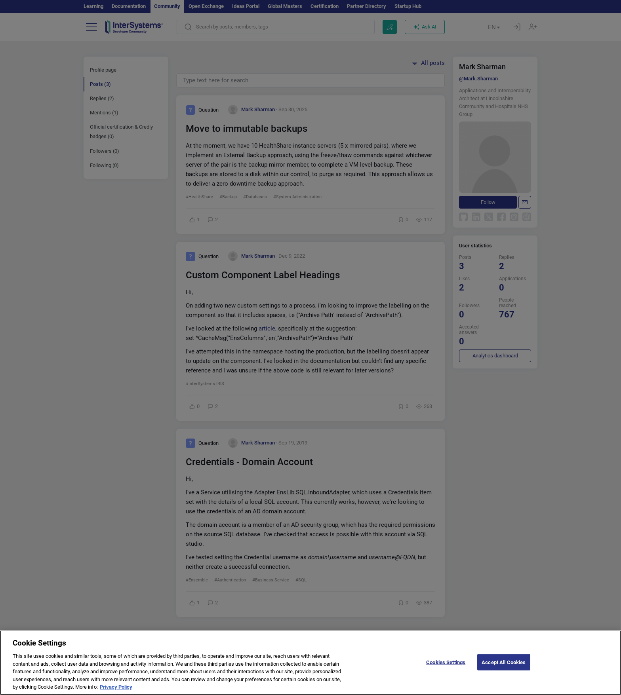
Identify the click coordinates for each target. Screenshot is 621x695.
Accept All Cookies (504, 668)
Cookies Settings (445, 668)
